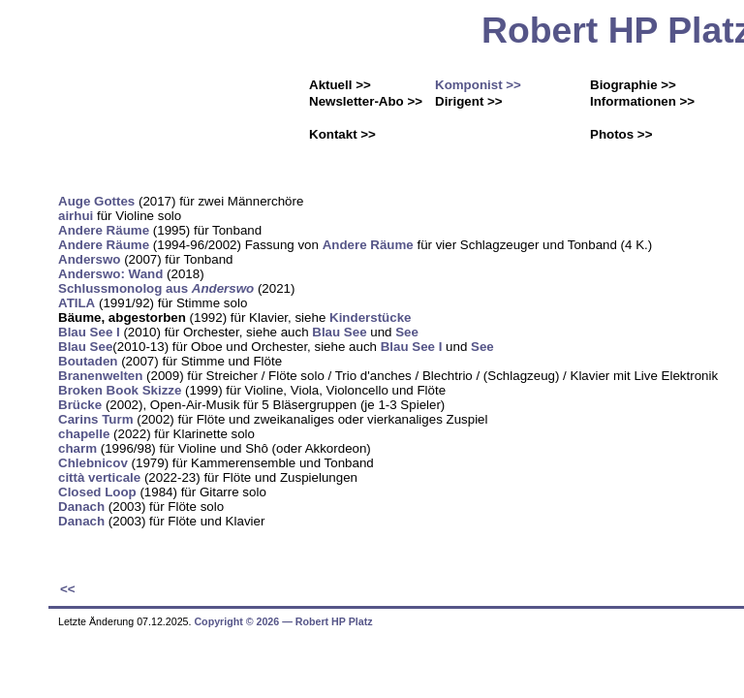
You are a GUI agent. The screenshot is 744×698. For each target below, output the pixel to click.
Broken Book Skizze (119, 390)
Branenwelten (100, 375)
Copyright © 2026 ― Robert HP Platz (283, 621)
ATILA (76, 303)
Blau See (339, 332)
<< (68, 589)
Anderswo (89, 259)
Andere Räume (103, 230)
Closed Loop (97, 492)
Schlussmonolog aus (156, 288)
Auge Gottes (96, 201)
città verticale (99, 477)
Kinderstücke (370, 317)
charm (77, 448)
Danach (81, 506)
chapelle (83, 434)
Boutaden (87, 361)
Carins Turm (96, 419)
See (406, 332)
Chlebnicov (93, 463)
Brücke (80, 404)
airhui (75, 215)
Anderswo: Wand (110, 274)
